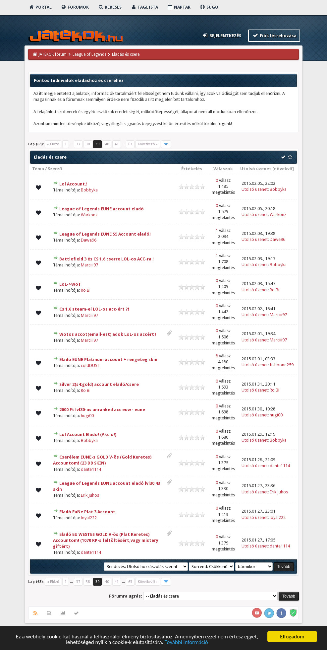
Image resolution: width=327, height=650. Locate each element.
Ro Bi (85, 290)
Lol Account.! (73, 183)
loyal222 (89, 517)
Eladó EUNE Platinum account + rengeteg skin (108, 359)
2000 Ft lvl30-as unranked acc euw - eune (102, 409)
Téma (38, 168)
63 (130, 144)
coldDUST (90, 365)
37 (78, 144)
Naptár (179, 7)
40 (107, 144)
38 (88, 144)
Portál (40, 7)
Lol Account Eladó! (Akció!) (87, 434)
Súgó (208, 7)
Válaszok (223, 168)
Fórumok (75, 7)
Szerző (55, 168)
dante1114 (91, 469)
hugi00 (87, 415)
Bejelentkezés (222, 35)
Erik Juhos (90, 495)
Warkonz (89, 214)
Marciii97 (89, 264)
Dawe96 (88, 240)
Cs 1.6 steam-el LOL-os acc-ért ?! (94, 309)
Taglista (144, 7)
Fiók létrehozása (274, 35)
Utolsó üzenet (255, 168)
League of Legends (89, 54)
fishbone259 (282, 364)
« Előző (53, 144)
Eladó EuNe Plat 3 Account (87, 511)
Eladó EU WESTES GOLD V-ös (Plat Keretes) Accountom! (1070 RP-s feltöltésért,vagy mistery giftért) (105, 540)
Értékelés (191, 168)
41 (117, 144)
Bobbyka (89, 189)
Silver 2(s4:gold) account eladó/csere (99, 384)
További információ (186, 642)
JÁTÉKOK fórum (53, 54)
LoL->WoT (70, 284)
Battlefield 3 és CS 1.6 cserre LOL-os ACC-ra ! (106, 258)
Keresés (110, 7)
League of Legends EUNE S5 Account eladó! (105, 234)
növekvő (283, 168)
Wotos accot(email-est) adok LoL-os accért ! (107, 334)
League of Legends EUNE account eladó (101, 208)
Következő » (148, 144)
